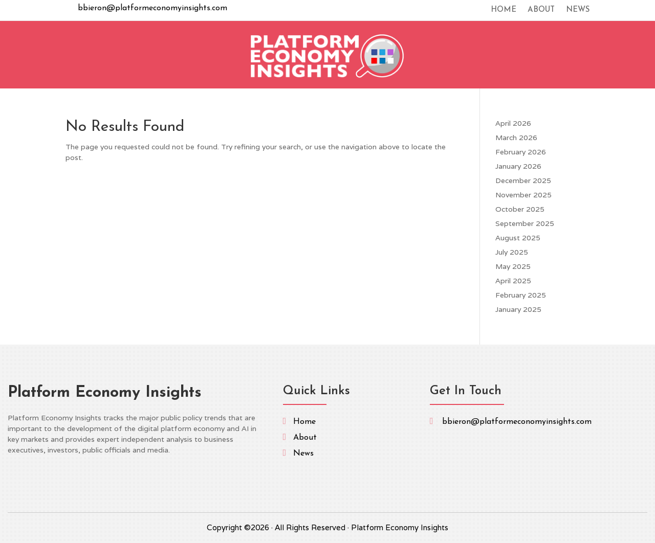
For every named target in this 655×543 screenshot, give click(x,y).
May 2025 (513, 266)
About (541, 10)
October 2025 (519, 209)
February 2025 (520, 295)
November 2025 (523, 194)
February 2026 (520, 151)
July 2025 (511, 252)
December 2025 (523, 180)
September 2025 (524, 223)
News (578, 10)
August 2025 (517, 237)
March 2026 (516, 137)
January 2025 (518, 309)
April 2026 (513, 123)
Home (503, 10)
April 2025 (513, 280)
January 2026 (518, 166)
